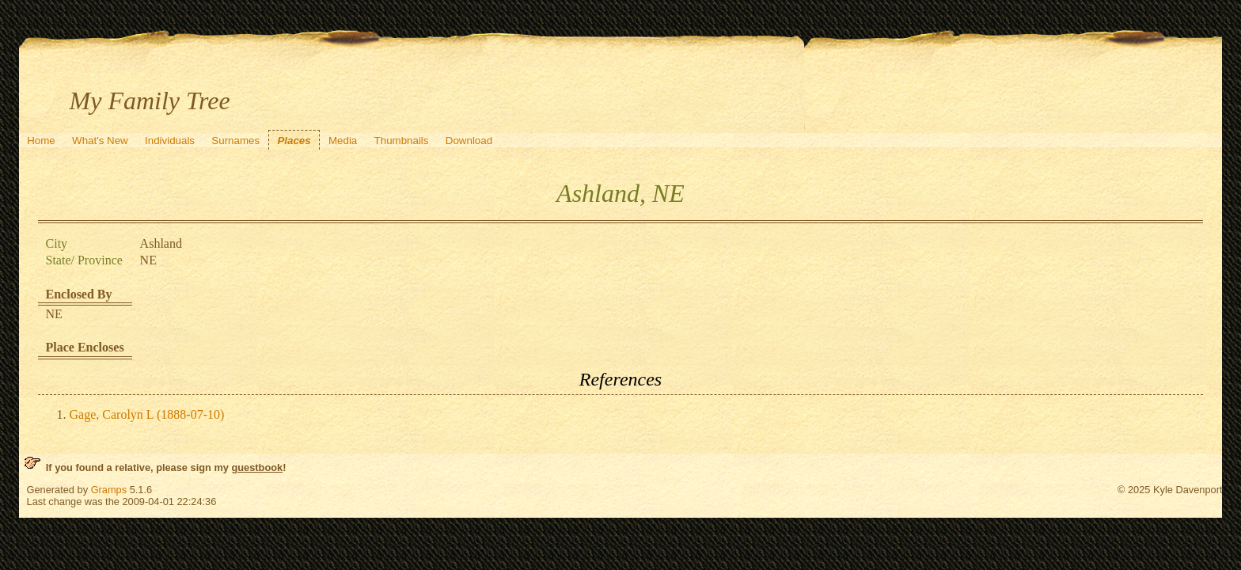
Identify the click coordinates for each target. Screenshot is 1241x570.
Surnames (235, 140)
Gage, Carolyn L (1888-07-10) (147, 414)
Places (293, 140)
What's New (100, 140)
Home (41, 140)
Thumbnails (401, 140)
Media (342, 140)
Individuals (170, 140)
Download (469, 140)
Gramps (109, 490)
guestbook (257, 467)
